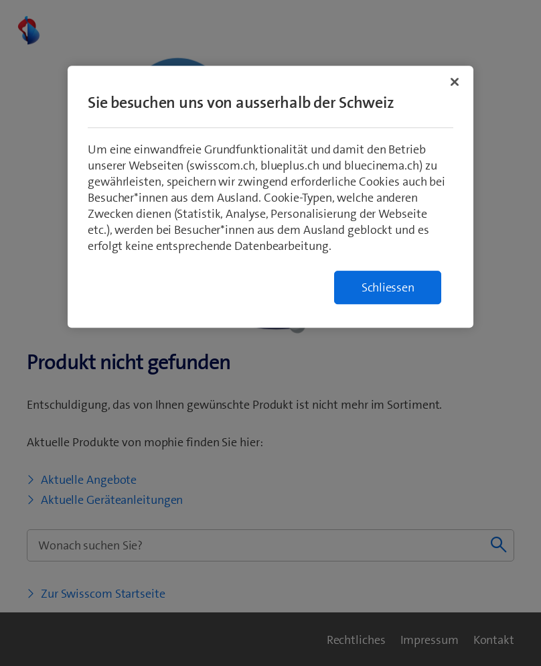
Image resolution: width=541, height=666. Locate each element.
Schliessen (388, 287)
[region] (270, 197)
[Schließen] (454, 81)
